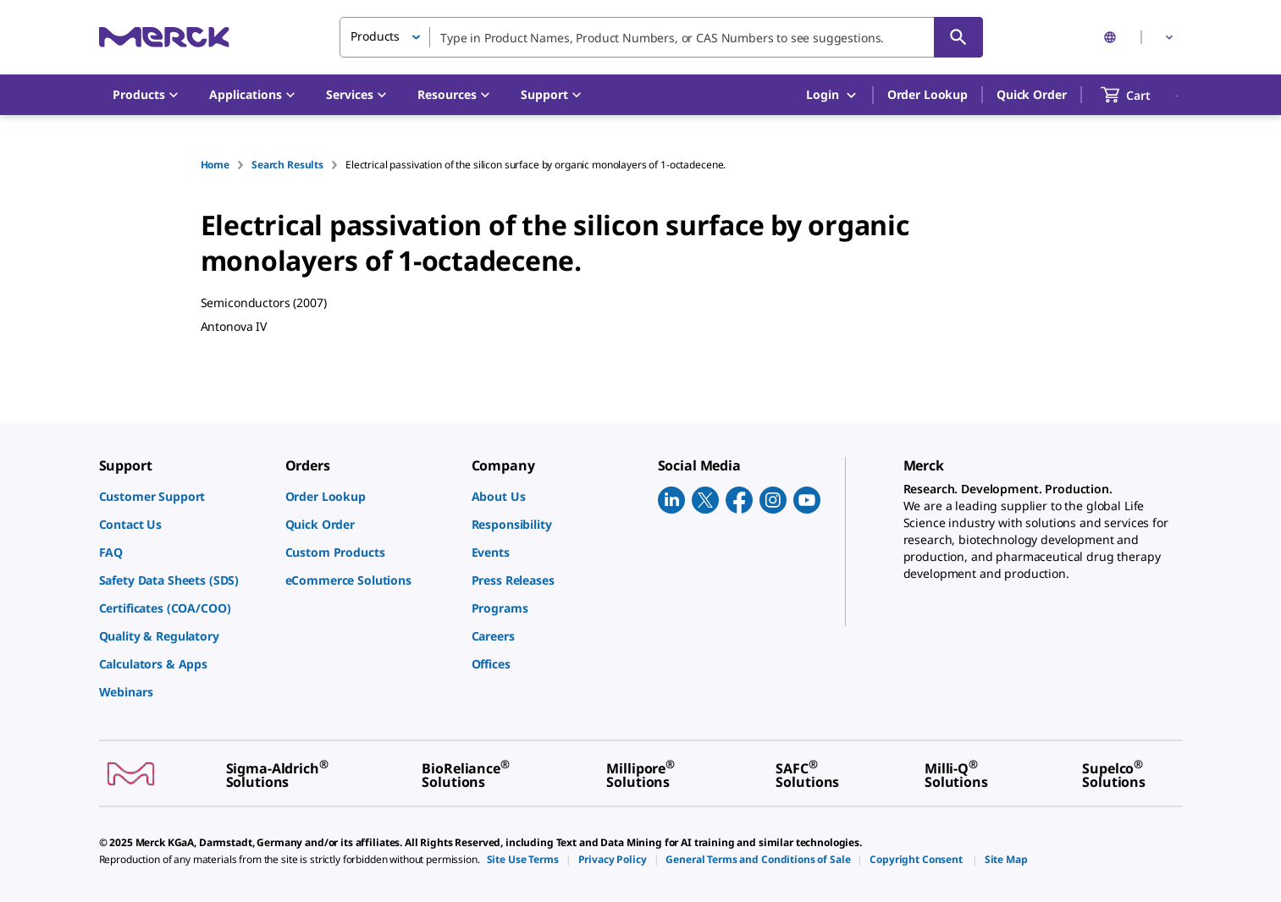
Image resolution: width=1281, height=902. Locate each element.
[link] (183, 496)
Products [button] (375, 36)
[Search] (958, 37)
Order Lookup (927, 94)
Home (215, 164)
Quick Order (1031, 94)
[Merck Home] (164, 37)
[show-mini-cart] (1141, 95)
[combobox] (661, 37)
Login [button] (832, 95)
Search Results (287, 164)
